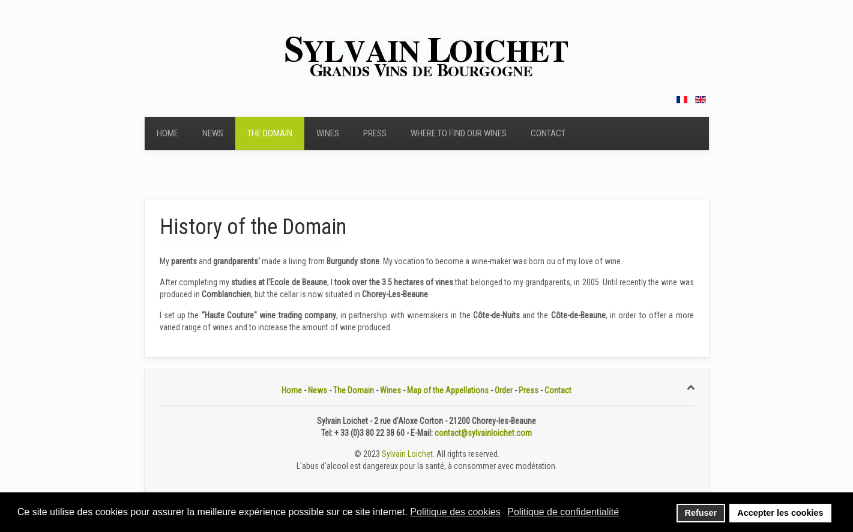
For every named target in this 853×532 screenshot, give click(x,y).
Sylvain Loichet (407, 454)
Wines (327, 133)
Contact (548, 133)
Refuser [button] (701, 513)
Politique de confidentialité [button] (563, 512)
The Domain (269, 133)
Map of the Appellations (448, 390)
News (212, 133)
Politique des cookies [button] (455, 512)
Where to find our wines (459, 133)
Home (167, 133)
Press (375, 133)
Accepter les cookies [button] (780, 513)
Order (504, 390)
